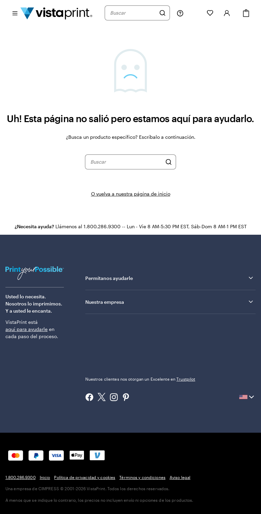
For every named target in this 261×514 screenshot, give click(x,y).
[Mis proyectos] (195, 13)
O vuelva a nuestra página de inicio (130, 194)
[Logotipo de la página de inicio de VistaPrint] (56, 12)
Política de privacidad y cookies (84, 477)
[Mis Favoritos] (210, 13)
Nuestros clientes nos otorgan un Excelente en (140, 379)
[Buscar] (162, 13)
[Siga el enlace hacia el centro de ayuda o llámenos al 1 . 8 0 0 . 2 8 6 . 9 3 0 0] (180, 13)
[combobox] (133, 13)
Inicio (45, 477)
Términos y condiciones (142, 477)
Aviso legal (180, 477)
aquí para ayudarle (26, 329)
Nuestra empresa (169, 301)
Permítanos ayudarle (169, 278)
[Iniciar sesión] (227, 13)
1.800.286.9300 (20, 477)
